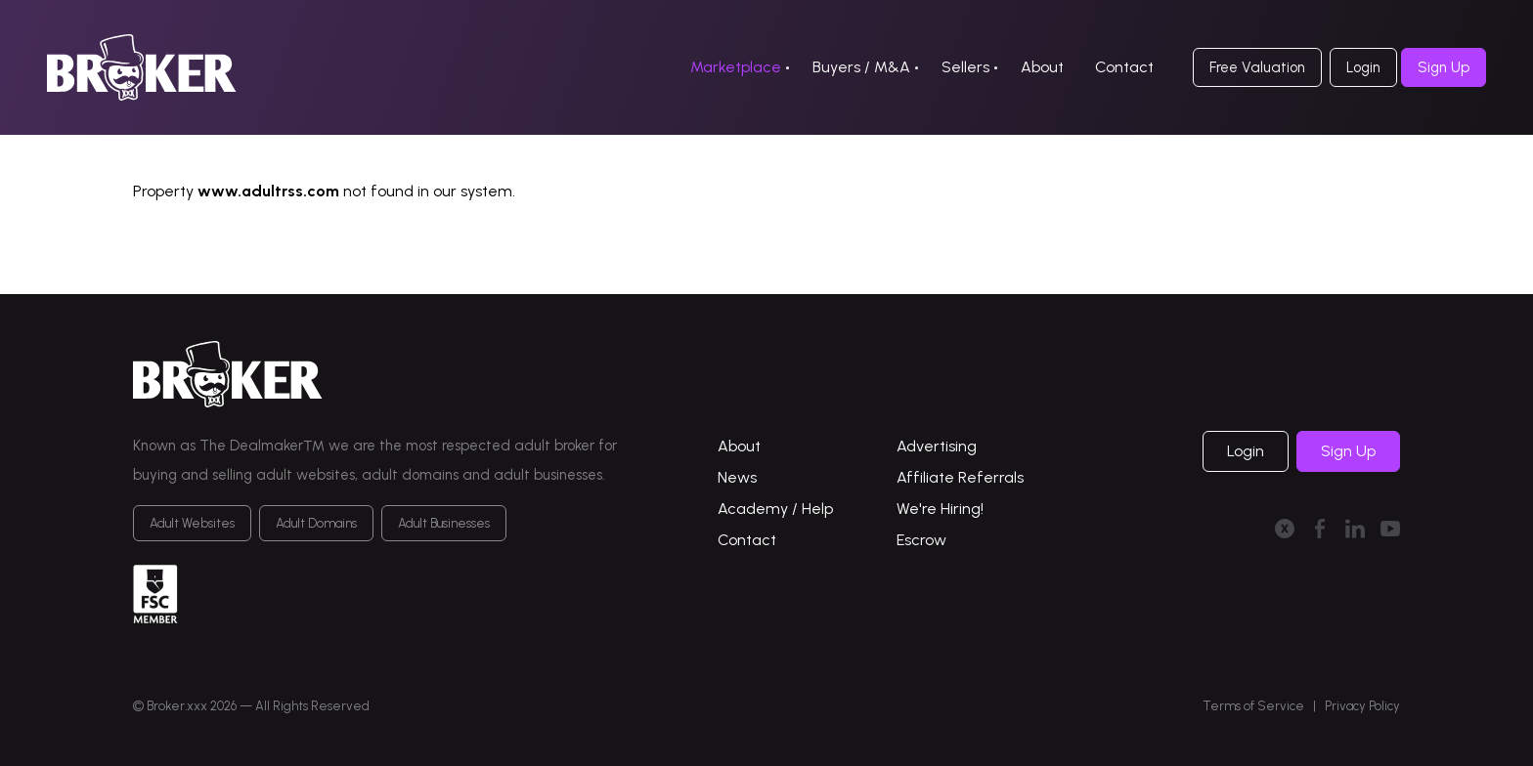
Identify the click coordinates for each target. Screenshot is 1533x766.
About (1042, 67)
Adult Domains (316, 523)
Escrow (921, 540)
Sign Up (1443, 67)
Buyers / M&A (861, 67)
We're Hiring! (940, 508)
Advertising (937, 446)
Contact (1124, 67)
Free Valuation (1257, 67)
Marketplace (735, 67)
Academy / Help (775, 508)
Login (1363, 67)
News (737, 477)
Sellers (965, 67)
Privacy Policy (1362, 706)
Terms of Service (1253, 706)
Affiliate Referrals (960, 477)
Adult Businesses (444, 523)
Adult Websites (192, 523)
